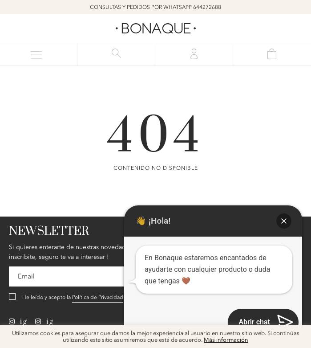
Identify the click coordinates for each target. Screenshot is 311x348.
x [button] (297, 335)
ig (18, 321)
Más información (226, 340)
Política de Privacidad (97, 297)
